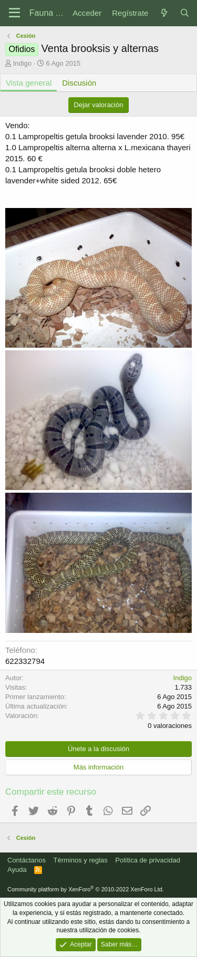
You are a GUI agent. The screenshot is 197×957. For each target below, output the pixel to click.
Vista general (28, 82)
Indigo (22, 63)
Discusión (79, 82)
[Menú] (14, 13)
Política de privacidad (147, 860)
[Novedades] (163, 13)
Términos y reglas (81, 860)
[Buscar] (184, 13)
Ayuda (17, 869)
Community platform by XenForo (85, 889)
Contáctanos (26, 860)
